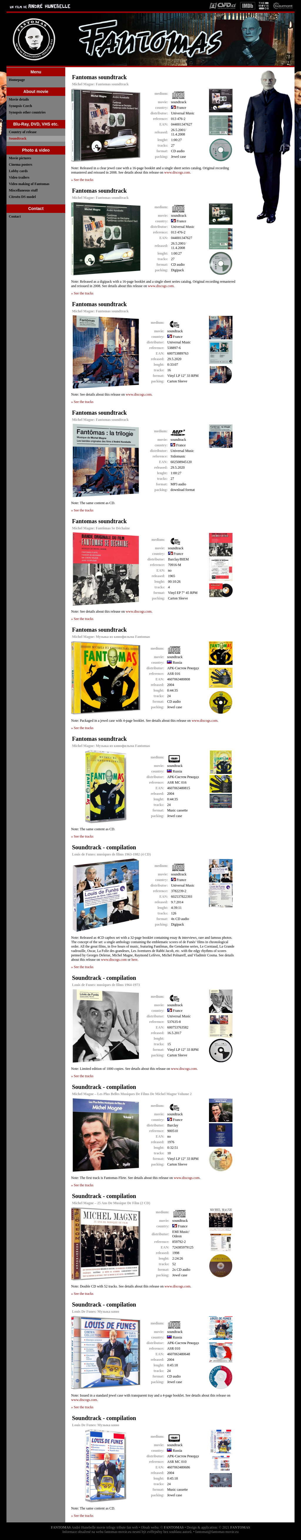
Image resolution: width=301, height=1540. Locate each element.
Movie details (19, 99)
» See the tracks (82, 180)
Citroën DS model (22, 197)
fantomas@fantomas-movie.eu (216, 1532)
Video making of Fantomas (29, 184)
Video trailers (19, 177)
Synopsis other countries (27, 112)
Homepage (17, 80)
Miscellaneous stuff (23, 190)
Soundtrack (17, 138)
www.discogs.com (177, 172)
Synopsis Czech (20, 106)
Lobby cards (18, 171)
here (134, 960)
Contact (15, 216)
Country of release (22, 132)
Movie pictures (20, 158)
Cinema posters (20, 164)
